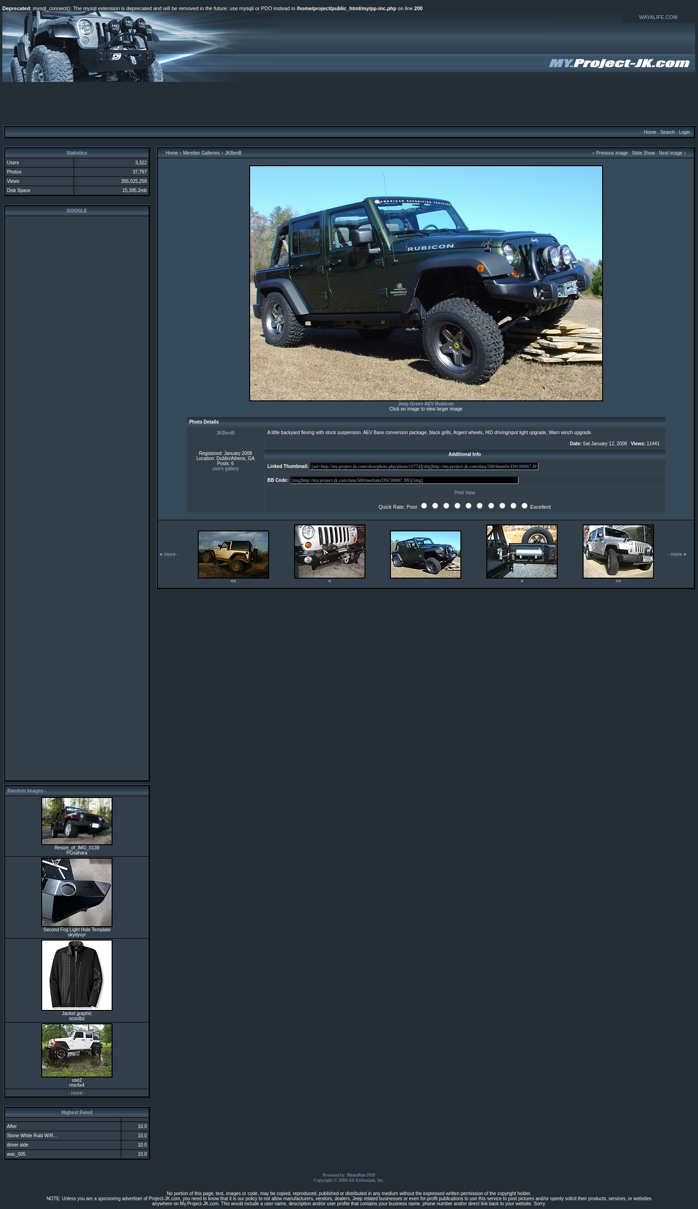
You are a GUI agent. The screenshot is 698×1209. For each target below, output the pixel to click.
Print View (464, 492)
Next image (671, 153)
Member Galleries (201, 153)
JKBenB (233, 153)
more (76, 1093)
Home (650, 132)
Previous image (612, 153)
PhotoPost (356, 1175)
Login (684, 132)
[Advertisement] (349, 103)
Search (667, 132)
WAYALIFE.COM (658, 17)
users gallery (225, 468)
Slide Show (643, 153)
